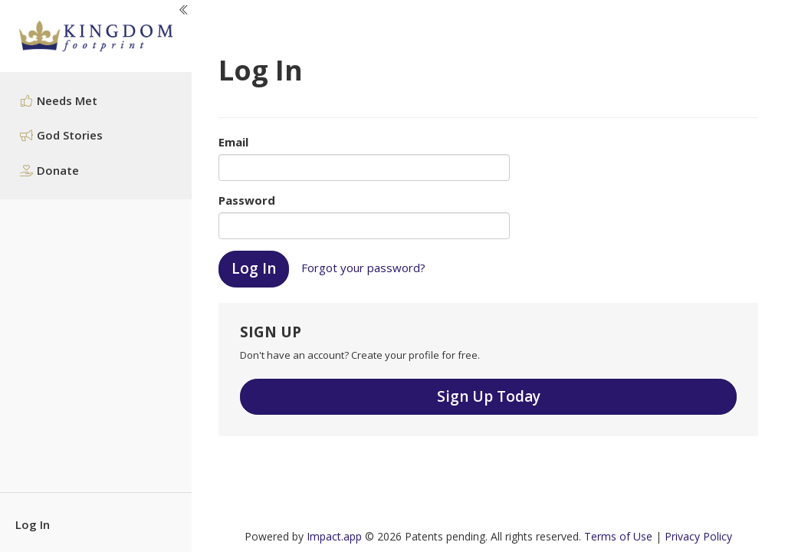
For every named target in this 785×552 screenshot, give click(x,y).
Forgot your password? (363, 267)
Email (233, 142)
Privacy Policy (698, 536)
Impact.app (334, 536)
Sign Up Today (488, 396)
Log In (32, 524)
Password (246, 200)
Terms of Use (618, 536)
